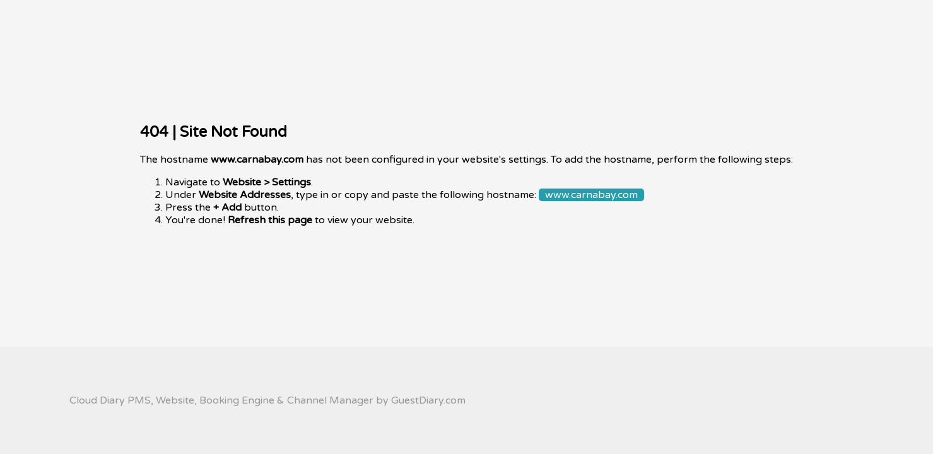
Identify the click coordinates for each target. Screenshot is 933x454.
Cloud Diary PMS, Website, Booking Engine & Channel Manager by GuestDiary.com (267, 400)
